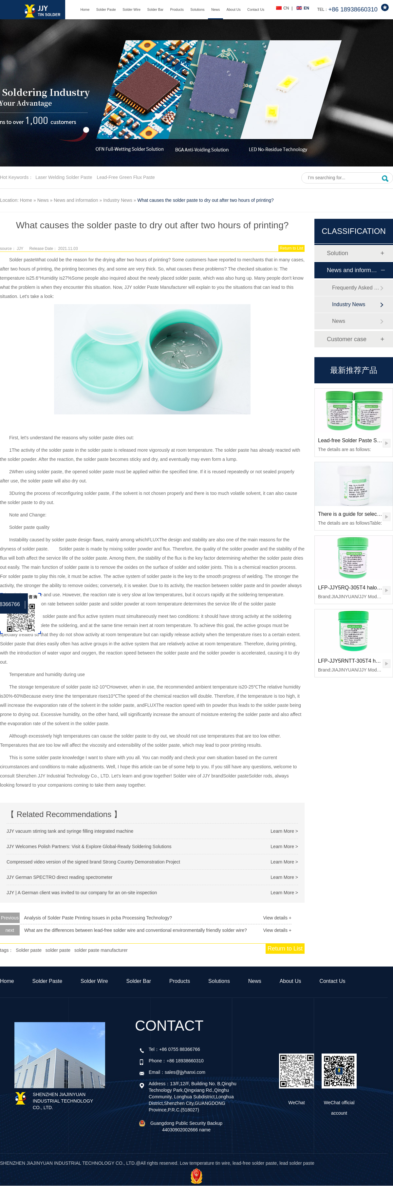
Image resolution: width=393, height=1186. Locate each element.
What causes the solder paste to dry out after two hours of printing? (206, 200)
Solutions (197, 9)
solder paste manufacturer (101, 950)
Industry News (117, 200)
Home (84, 9)
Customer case (346, 339)
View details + (277, 917)
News (215, 9)
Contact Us (255, 9)
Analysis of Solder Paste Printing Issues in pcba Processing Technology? (98, 917)
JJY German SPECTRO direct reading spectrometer (59, 877)
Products (176, 9)
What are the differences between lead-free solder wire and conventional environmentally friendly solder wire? (135, 930)
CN (286, 8)
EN (306, 8)
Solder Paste (106, 9)
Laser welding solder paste (63, 177)
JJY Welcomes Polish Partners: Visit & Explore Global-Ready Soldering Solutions (89, 846)
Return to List (291, 248)
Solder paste (22, 259)
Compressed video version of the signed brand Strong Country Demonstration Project (93, 861)
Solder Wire (131, 9)
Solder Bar (155, 9)
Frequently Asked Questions (356, 287)
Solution (337, 253)
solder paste (58, 950)
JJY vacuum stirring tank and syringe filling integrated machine (70, 831)
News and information (76, 200)
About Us (234, 9)
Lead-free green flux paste (126, 177)
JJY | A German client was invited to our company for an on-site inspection (82, 892)
